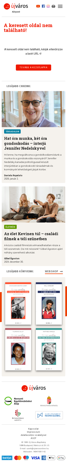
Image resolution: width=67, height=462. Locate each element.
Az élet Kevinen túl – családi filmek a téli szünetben (31, 236)
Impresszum (33, 431)
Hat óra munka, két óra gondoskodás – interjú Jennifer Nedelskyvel (25, 143)
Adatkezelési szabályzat (33, 434)
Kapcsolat (33, 428)
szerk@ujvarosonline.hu (38, 448)
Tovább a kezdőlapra (33, 67)
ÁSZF (33, 437)
